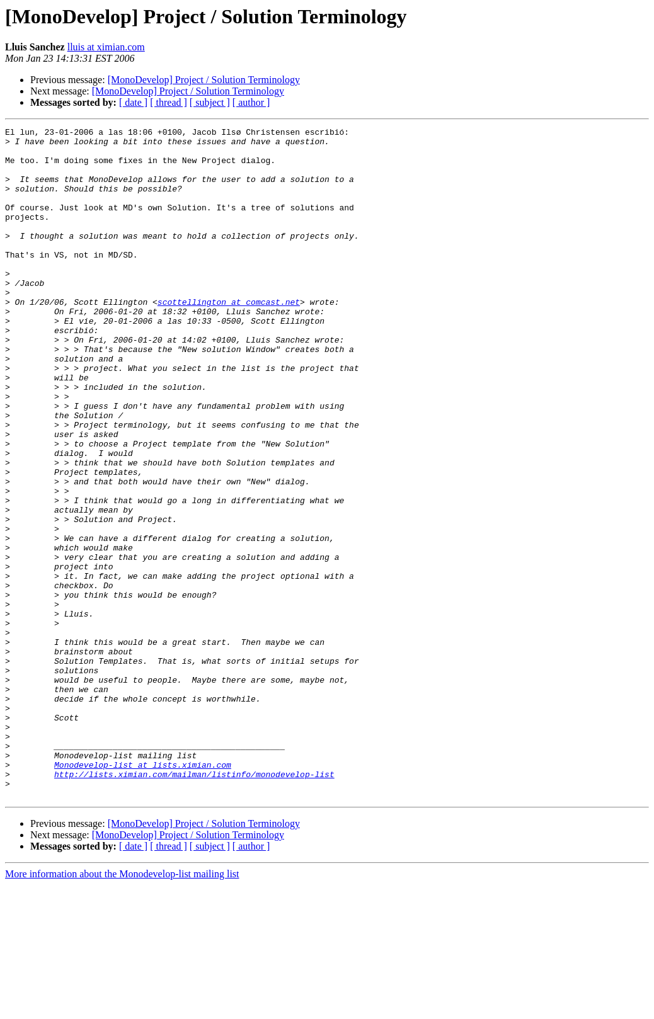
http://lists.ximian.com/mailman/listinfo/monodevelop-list (194, 904)
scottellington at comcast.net (229, 337)
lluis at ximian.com (106, 47)
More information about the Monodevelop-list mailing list (122, 1008)
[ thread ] (168, 102)
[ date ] (133, 102)
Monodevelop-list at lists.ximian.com (142, 893)
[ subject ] (210, 102)
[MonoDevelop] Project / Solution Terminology (204, 79)
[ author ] (251, 102)
